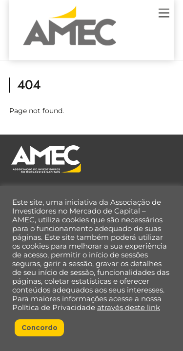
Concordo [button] (39, 328)
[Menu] (164, 13)
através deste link (128, 307)
